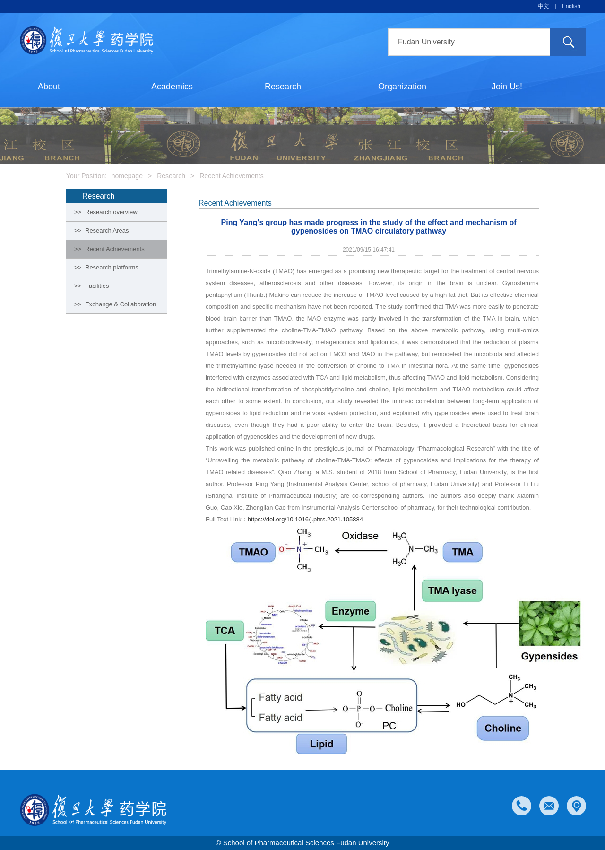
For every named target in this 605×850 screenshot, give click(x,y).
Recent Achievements (231, 176)
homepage (127, 176)
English (571, 6)
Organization (402, 86)
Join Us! (507, 86)
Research (283, 86)
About (49, 86)
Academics (172, 86)
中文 (543, 6)
